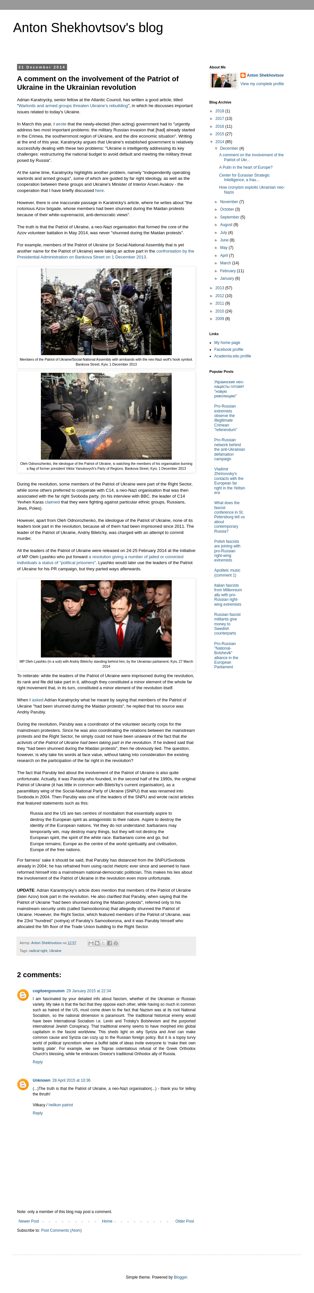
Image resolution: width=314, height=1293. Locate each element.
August (227, 224)
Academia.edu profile (232, 356)
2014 (220, 142)
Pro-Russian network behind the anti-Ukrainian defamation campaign (229, 449)
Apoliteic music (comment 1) (227, 572)
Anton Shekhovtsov (265, 75)
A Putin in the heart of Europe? (245, 167)
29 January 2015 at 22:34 (88, 991)
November (229, 202)
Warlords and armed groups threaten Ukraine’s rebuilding (73, 105)
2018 (220, 111)
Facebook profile (228, 349)
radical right (38, 951)
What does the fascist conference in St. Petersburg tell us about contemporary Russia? (229, 517)
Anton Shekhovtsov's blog (88, 27)
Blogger (180, 1277)
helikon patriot (60, 1105)
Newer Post (29, 1221)
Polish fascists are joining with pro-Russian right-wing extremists (227, 551)
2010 (220, 311)
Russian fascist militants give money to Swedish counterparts (227, 624)
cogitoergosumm (48, 991)
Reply (38, 1062)
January (227, 278)
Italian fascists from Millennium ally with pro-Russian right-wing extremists (228, 595)
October (227, 209)
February (228, 271)
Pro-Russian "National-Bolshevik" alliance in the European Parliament (226, 655)
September (230, 217)
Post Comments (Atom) (61, 1230)
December (229, 148)
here (99, 190)
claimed (52, 502)
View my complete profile (262, 84)
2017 (220, 118)
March (226, 263)
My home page (227, 342)
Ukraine (55, 951)
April (224, 255)
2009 (220, 318)
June (225, 240)
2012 (220, 296)
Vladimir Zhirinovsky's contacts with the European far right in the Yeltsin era (229, 481)
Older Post (184, 1221)
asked (37, 699)
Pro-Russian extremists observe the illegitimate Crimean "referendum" (225, 418)
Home (107, 1221)
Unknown (41, 1080)
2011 (220, 303)
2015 (220, 134)
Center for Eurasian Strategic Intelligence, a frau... (244, 177)
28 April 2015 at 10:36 (71, 1080)
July (224, 232)
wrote (61, 124)
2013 (220, 288)
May (224, 247)
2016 (220, 126)
